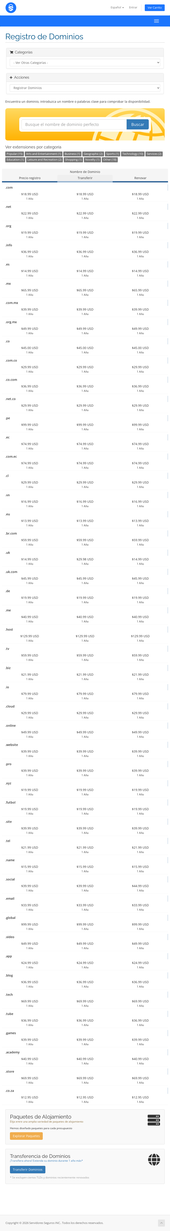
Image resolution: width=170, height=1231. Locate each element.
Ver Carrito (155, 7)
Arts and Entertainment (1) (43, 154)
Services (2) (154, 154)
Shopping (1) (73, 159)
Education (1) (15, 159)
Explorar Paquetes (26, 1136)
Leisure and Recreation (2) (44, 159)
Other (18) (109, 159)
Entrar (133, 7)
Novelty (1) (92, 159)
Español (117, 7)
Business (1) (72, 154)
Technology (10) (132, 154)
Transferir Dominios (27, 1169)
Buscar (137, 124)
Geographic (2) (93, 154)
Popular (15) (15, 154)
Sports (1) (112, 154)
